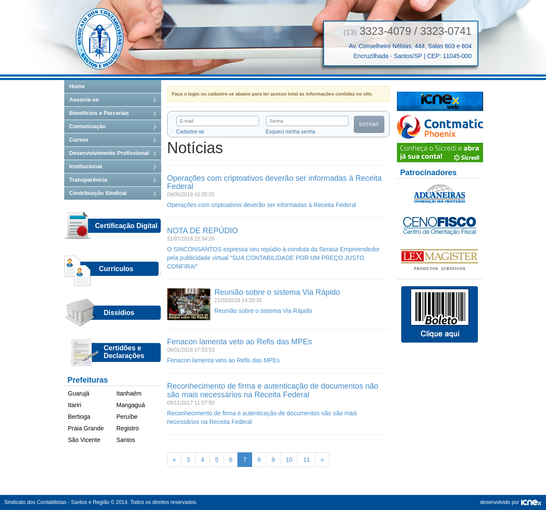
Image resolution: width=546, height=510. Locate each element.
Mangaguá (130, 405)
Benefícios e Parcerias (99, 113)
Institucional (86, 166)
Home (77, 86)
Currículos (116, 268)
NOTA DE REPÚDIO (202, 230)
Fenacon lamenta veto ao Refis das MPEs (239, 341)
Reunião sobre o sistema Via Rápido (277, 292)
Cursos (79, 139)
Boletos (439, 314)
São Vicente (84, 439)
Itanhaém (128, 393)
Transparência (88, 179)
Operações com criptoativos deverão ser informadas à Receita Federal (274, 182)
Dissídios (119, 312)
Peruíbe (126, 416)
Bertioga (79, 416)
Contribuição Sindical (98, 193)
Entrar (368, 124)
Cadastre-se (190, 132)
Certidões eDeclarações (124, 351)
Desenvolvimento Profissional (109, 153)
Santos (125, 439)
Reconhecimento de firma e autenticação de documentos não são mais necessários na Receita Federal (272, 390)
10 (289, 459)
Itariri (74, 405)
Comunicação (87, 126)
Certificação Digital (126, 225)
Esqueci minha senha (290, 132)
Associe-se (84, 99)
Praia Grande (86, 428)
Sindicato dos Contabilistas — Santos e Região (100, 39)
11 (306, 459)
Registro (127, 428)
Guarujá (79, 393)
